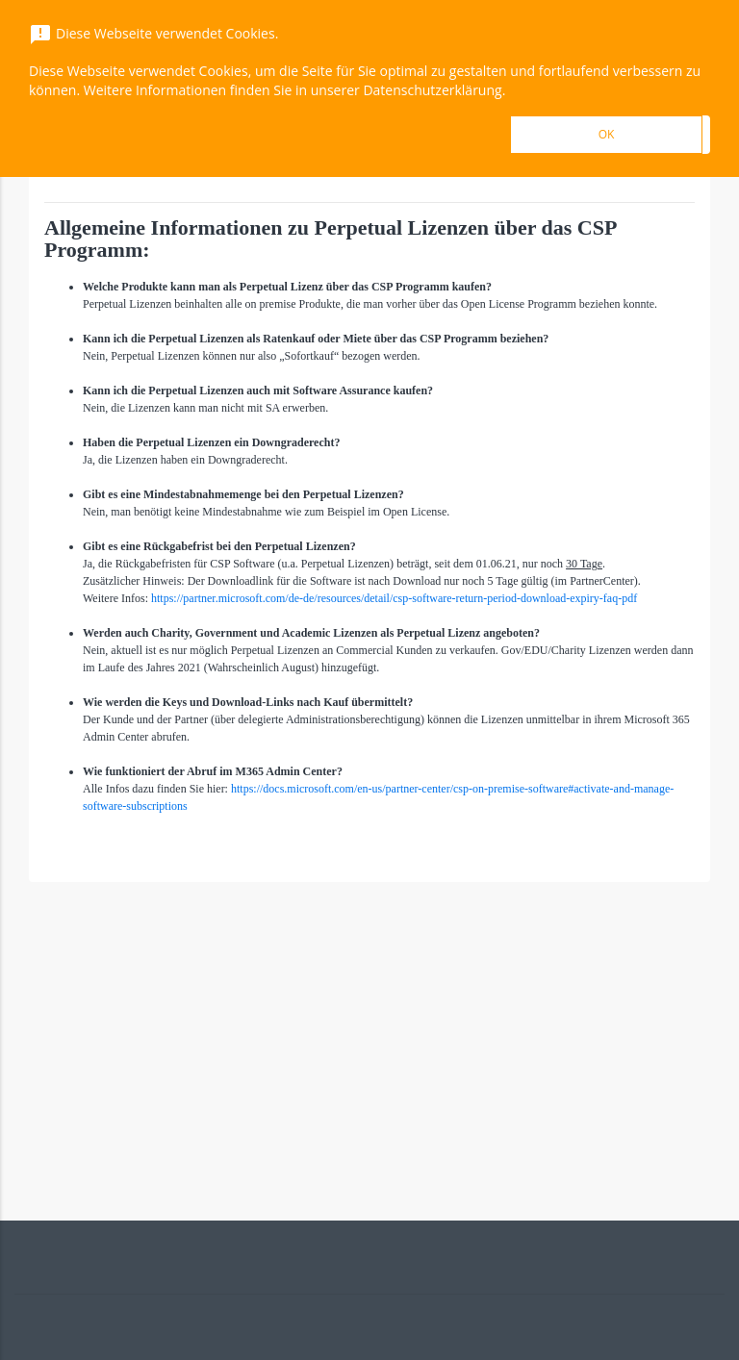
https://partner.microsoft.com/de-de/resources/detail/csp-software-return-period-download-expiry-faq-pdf (394, 598)
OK (607, 134)
